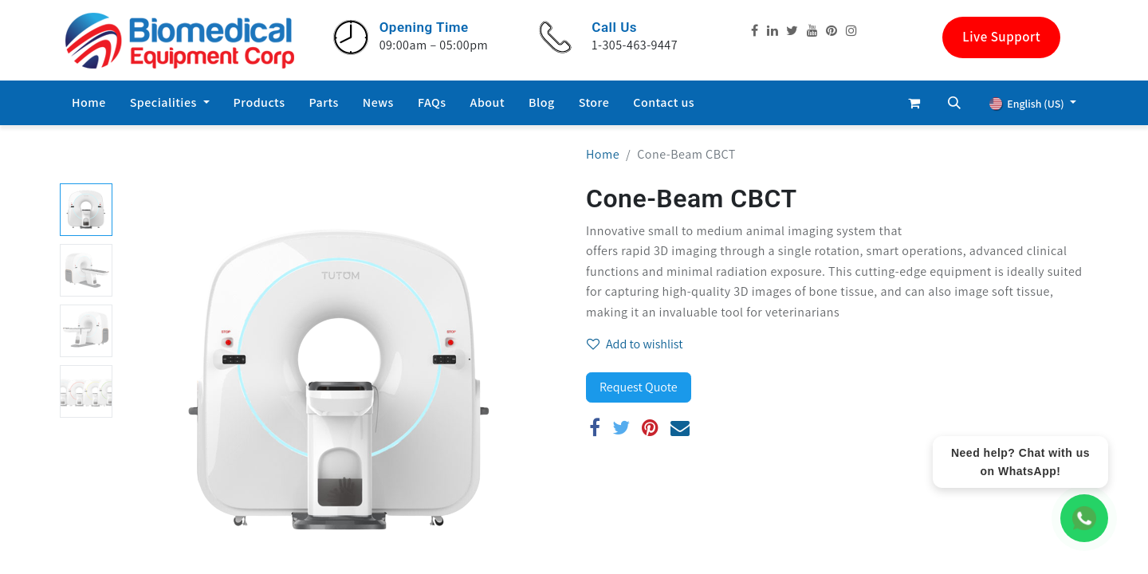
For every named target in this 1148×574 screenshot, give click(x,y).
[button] (954, 103)
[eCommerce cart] (914, 103)
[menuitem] (89, 103)
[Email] (680, 427)
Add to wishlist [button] (635, 344)
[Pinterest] (650, 427)
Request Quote (639, 387)
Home (602, 154)
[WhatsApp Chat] (1084, 518)
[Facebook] (595, 427)
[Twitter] (621, 427)
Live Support (1001, 36)
